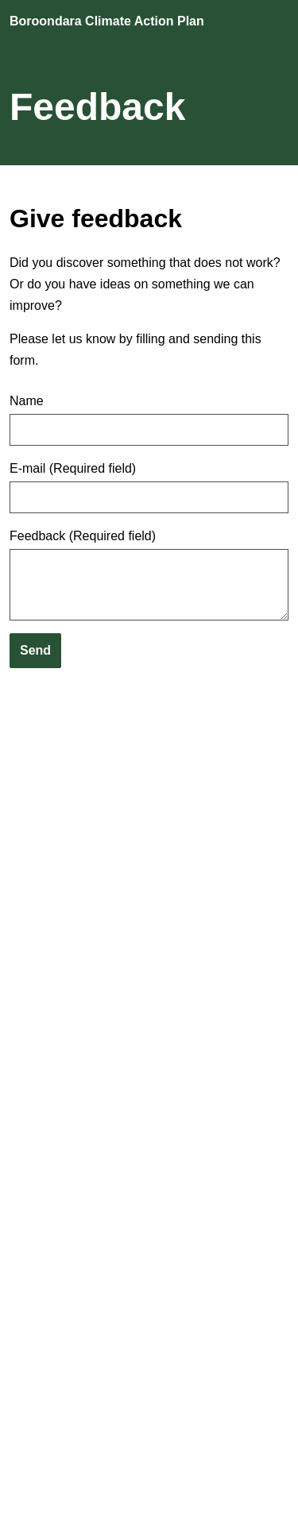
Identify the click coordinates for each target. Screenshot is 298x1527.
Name (27, 401)
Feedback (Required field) (83, 536)
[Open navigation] (273, 21)
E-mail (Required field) (73, 468)
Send (35, 650)
